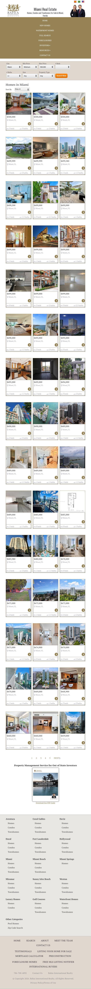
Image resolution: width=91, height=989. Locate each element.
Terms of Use (50, 982)
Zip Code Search (15, 927)
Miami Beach (39, 859)
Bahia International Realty (60, 973)
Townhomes (13, 831)
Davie (62, 818)
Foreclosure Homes (24, 961)
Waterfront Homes (69, 899)
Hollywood (65, 838)
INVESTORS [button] (45, 45)
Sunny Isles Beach (42, 879)
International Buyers (43, 966)
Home (17, 940)
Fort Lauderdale (41, 838)
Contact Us (43, 945)
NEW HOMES (45, 25)
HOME (44, 20)
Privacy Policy (36, 982)
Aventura (10, 818)
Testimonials (23, 951)
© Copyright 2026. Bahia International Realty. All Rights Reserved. (43, 978)
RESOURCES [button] (45, 50)
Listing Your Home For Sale (54, 951)
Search (30, 940)
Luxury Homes (13, 899)
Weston (63, 879)
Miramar (10, 879)
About (45, 940)
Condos (11, 827)
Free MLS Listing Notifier (58, 961)
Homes (11, 823)
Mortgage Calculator (29, 955)
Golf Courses (39, 899)
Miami (9, 859)
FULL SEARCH (45, 35)
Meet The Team (63, 940)
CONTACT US (45, 55)
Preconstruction (60, 955)
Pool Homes (13, 923)
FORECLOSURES (44, 40)
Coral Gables (39, 818)
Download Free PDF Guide (46, 786)
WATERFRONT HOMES (45, 30)
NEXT (57, 758)
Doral (8, 838)
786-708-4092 (20, 973)
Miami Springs (67, 859)
